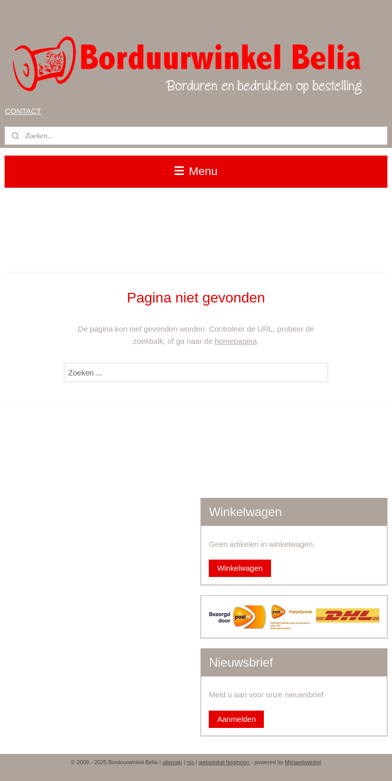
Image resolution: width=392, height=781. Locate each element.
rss (190, 762)
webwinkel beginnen (224, 762)
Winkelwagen (239, 568)
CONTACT (23, 111)
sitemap (172, 762)
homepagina (236, 341)
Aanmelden (236, 719)
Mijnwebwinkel (303, 762)
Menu (196, 171)
